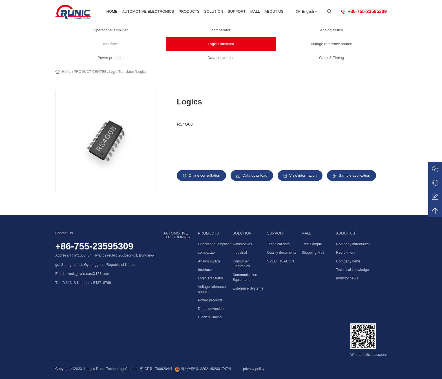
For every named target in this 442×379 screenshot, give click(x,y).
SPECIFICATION (280, 261)
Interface (110, 44)
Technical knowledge (352, 270)
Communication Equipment (245, 277)
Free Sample (312, 244)
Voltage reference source (331, 44)
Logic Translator (221, 44)
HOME (112, 11)
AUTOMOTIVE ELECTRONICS (148, 11)
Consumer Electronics (241, 263)
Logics (141, 72)
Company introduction (353, 244)
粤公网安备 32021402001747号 (203, 369)
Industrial (240, 253)
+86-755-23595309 (94, 246)
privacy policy (253, 369)
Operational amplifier (110, 30)
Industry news (347, 278)
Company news (348, 261)
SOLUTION (213, 11)
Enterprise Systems (248, 288)
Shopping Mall (313, 253)
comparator (221, 30)
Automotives (242, 244)
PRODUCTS (189, 11)
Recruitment (345, 253)
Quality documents (281, 253)
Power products (110, 58)
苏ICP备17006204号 (156, 369)
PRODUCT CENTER (90, 72)
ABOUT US (273, 11)
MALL (255, 11)
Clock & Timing (331, 58)
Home (67, 72)
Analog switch (331, 30)
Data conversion (220, 58)
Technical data (278, 244)
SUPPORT (237, 11)
